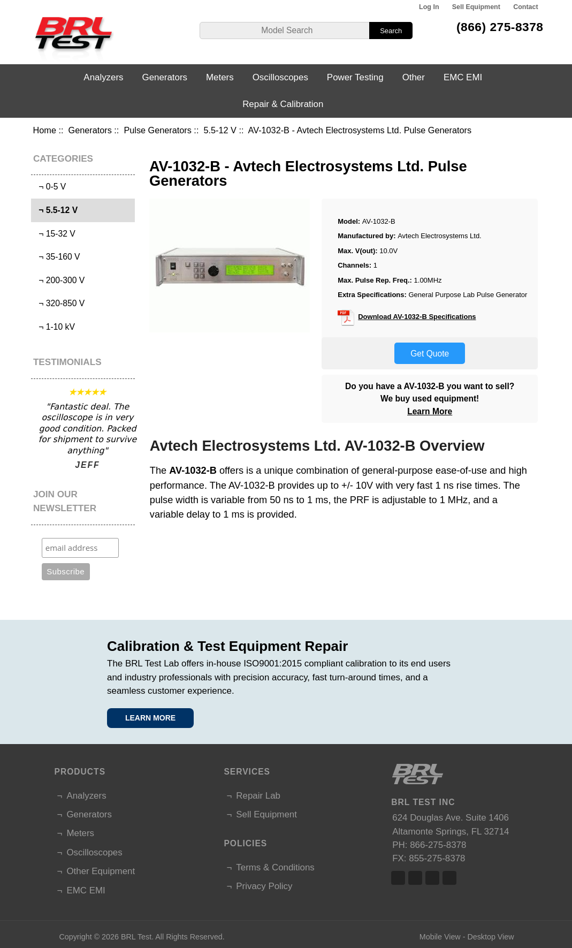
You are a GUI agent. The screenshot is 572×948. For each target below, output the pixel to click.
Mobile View (440, 936)
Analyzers (103, 77)
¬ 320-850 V (59, 303)
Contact (525, 7)
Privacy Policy (264, 886)
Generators (90, 130)
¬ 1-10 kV (54, 326)
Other (413, 77)
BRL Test (136, 936)
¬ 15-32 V (54, 233)
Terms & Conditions (275, 867)
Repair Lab (258, 796)
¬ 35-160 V (57, 256)
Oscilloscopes (280, 77)
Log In (429, 7)
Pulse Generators (157, 130)
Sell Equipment (476, 7)
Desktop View (490, 936)
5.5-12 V (219, 130)
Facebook (398, 878)
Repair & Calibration (282, 104)
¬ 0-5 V (50, 186)
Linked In (432, 878)
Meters (220, 77)
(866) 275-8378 (500, 27)
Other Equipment (100, 871)
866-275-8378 (438, 845)
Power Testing (355, 77)
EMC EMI (463, 77)
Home (44, 130)
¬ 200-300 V (59, 280)
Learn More (429, 411)
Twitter (415, 878)
